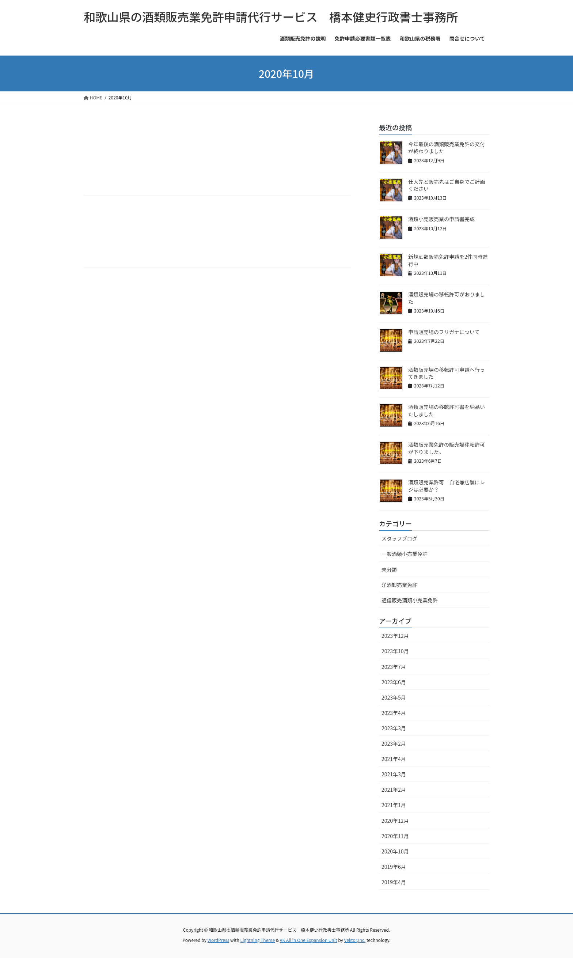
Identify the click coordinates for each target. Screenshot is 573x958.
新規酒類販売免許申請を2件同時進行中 (448, 260)
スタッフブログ (399, 538)
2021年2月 (394, 789)
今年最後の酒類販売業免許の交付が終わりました (446, 147)
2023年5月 (394, 697)
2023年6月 (394, 682)
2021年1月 (394, 805)
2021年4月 (394, 758)
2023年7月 (394, 666)
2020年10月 (395, 851)
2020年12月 (395, 820)
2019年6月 (394, 866)
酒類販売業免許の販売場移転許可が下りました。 (446, 448)
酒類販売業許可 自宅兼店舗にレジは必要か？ (446, 485)
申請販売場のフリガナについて (444, 332)
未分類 (389, 569)
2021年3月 (394, 774)
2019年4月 (394, 882)
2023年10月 (395, 651)
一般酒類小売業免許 (405, 553)
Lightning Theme (257, 940)
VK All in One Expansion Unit (308, 940)
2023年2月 (394, 743)
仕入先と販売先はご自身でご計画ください (446, 185)
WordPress (218, 940)
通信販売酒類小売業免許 (410, 600)
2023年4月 (394, 712)
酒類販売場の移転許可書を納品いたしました (446, 410)
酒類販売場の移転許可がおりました (446, 298)
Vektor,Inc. (354, 940)
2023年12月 (395, 635)
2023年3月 (394, 728)
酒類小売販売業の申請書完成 (441, 219)
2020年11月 (395, 836)
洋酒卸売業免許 (399, 584)
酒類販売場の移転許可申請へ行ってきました (446, 373)
